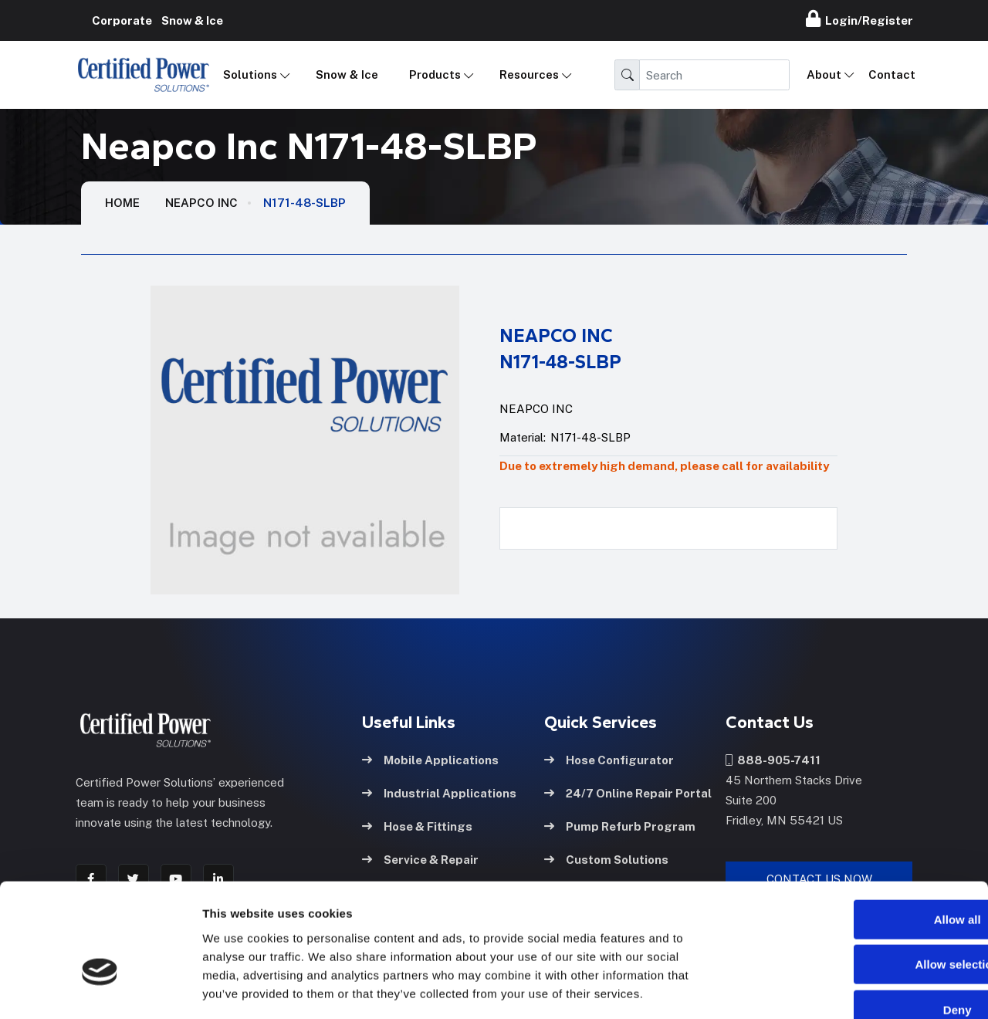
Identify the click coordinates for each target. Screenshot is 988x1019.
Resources (529, 74)
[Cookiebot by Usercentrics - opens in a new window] (99, 988)
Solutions (250, 74)
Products (435, 74)
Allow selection (859, 875)
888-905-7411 (773, 759)
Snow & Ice (347, 74)
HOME (122, 202)
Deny (859, 920)
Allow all (859, 830)
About (824, 74)
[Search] (714, 74)
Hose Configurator (609, 759)
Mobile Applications (430, 759)
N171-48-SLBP (304, 202)
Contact (891, 74)
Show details (810, 988)
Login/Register (859, 18)
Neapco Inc (201, 202)
